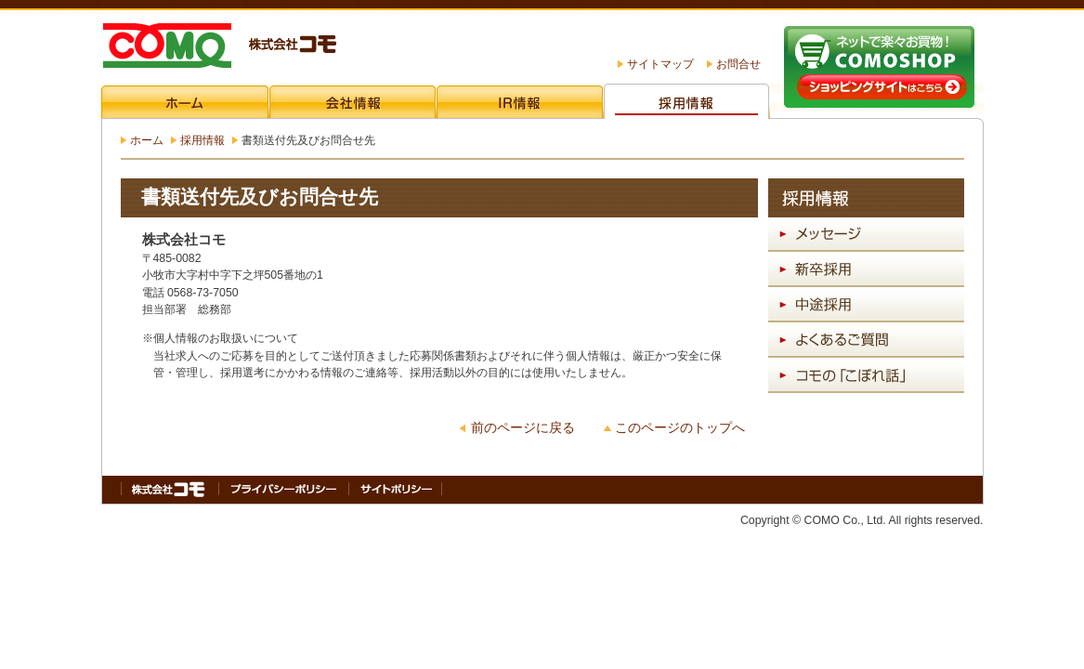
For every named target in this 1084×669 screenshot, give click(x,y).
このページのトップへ (680, 428)
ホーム (146, 140)
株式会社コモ (218, 47)
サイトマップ (660, 64)
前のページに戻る (523, 428)
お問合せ (738, 64)
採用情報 (202, 140)
